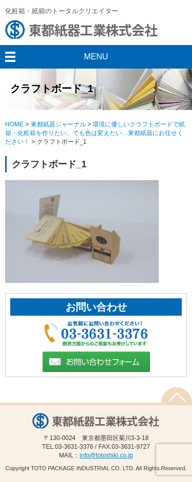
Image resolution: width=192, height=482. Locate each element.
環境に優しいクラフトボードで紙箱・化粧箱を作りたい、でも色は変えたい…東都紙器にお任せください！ (95, 133)
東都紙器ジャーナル (58, 124)
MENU (96, 56)
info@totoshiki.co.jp (106, 455)
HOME (14, 124)
